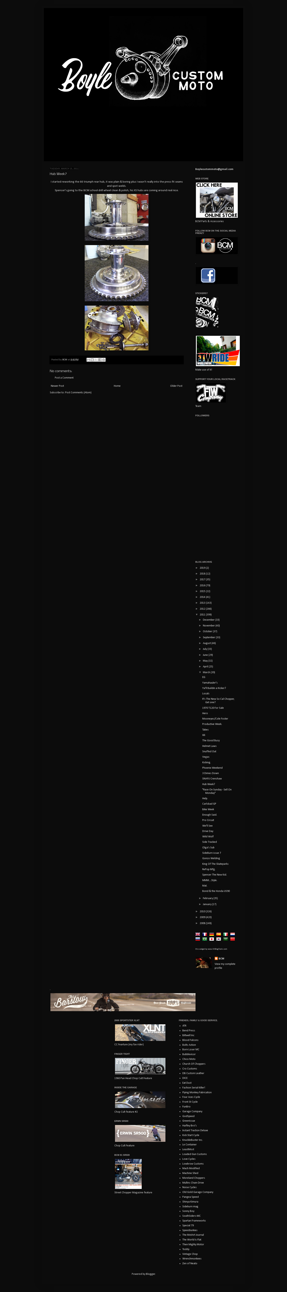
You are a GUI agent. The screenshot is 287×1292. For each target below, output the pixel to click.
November (209, 625)
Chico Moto (189, 1059)
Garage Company (192, 1111)
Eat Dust (187, 1082)
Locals (205, 693)
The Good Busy (211, 740)
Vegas (205, 756)
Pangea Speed (190, 1197)
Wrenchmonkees (191, 1258)
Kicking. (206, 762)
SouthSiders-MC (191, 1215)
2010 (203, 911)
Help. (205, 798)
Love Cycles (189, 1159)
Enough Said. (209, 814)
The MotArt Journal (193, 1234)
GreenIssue (188, 1120)
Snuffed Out (209, 751)
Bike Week (208, 809)
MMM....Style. (209, 880)
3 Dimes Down (210, 773)
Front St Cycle (190, 1101)
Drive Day (207, 831)
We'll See (207, 825)
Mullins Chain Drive (193, 1182)
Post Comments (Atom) (78, 392)
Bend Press (188, 1030)
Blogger (150, 1274)
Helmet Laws (209, 746)
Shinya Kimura (190, 1201)
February (208, 898)
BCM (221, 958)
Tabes (205, 729)
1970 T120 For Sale (213, 708)
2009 (203, 917)
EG (203, 677)
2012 (203, 608)
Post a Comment (64, 377)
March (207, 672)
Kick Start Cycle (190, 1135)
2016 (203, 585)
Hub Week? (208, 784)
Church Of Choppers (193, 1063)
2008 (203, 923)
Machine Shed (190, 1173)
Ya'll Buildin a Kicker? (214, 688)
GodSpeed (188, 1116)
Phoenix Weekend (212, 767)
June (205, 655)
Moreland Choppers (193, 1178)
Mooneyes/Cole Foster (215, 718)
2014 (203, 597)
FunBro (186, 1106)
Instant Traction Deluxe (195, 1130)
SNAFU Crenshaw (212, 778)
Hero (205, 713)
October (208, 631)
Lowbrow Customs (193, 1163)
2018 (203, 573)
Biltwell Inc (188, 1035)
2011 (203, 614)
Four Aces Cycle (191, 1097)
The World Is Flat (191, 1239)
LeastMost (188, 1149)
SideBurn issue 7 (211, 853)
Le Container (189, 1144)
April (206, 666)
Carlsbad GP (209, 803)
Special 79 (188, 1225)
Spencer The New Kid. (214, 874)
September (209, 637)
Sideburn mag (190, 1206)
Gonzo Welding (211, 858)
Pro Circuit (208, 820)
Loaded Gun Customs (194, 1154)
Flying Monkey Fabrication (197, 1092)
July (205, 649)
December (209, 619)
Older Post (176, 386)
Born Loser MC (190, 1049)
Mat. (204, 885)
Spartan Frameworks (194, 1220)
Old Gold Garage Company (197, 1192)
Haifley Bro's (189, 1125)
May (205, 660)
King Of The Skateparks (215, 864)
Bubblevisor (189, 1054)
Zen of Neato (189, 1263)
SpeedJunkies (190, 1230)
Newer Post (57, 386)
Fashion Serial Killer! (193, 1087)
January (207, 904)
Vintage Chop (190, 1254)
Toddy (185, 1249)
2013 (203, 602)
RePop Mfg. (208, 869)
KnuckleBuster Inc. (192, 1140)
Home (117, 386)
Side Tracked (209, 842)
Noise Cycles (189, 1187)
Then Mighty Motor (193, 1244)
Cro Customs (189, 1068)
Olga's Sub (208, 847)
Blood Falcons (190, 1040)
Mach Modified (191, 1168)
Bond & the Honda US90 (216, 891)
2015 (203, 591)
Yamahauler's (210, 682)
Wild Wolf (208, 836)
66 (203, 735)
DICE (185, 1078)
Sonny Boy (188, 1211)
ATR (184, 1025)
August (207, 643)
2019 (203, 567)
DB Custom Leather (193, 1073)
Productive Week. (212, 724)
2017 (203, 579)
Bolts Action (189, 1045)
